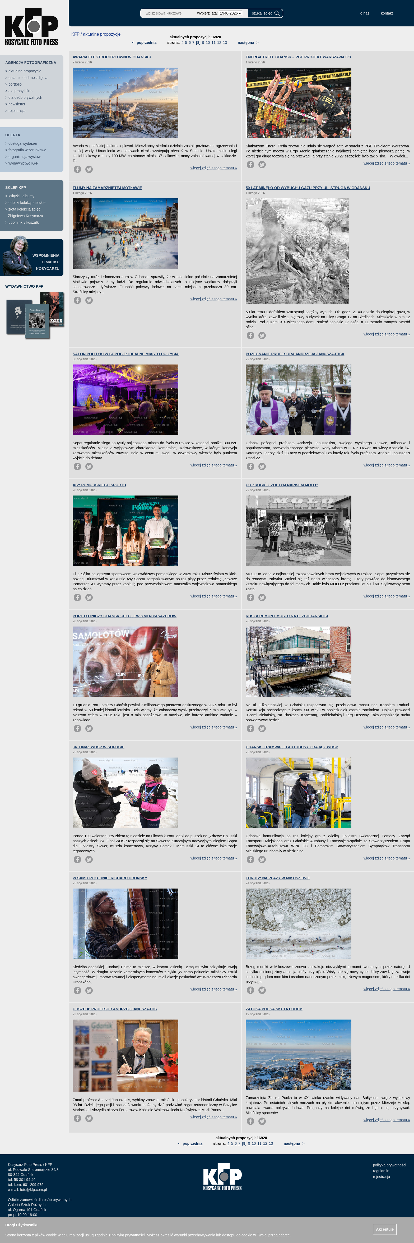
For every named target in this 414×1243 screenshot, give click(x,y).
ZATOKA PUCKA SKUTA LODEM (274, 1009)
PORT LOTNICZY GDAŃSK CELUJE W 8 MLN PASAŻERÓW (124, 616)
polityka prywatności (389, 1165)
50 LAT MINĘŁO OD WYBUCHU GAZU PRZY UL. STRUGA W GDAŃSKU (308, 188)
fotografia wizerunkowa (27, 150)
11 (213, 42)
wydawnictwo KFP (23, 163)
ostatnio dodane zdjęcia (27, 78)
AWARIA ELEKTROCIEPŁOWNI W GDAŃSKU (112, 57)
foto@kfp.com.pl (33, 1190)
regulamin (381, 1171)
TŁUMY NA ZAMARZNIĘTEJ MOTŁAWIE (107, 188)
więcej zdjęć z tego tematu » (213, 168)
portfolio (15, 84)
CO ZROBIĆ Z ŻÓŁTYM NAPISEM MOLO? (282, 485)
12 (219, 42)
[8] (198, 42)
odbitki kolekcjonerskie (26, 202)
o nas (364, 13)
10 (208, 42)
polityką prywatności (128, 1235)
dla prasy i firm (20, 91)
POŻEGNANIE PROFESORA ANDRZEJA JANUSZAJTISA (295, 354)
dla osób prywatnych (25, 97)
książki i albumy (21, 196)
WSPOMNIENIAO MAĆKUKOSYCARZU (45, 262)
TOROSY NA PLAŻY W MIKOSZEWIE (278, 878)
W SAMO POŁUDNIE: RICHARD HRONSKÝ (110, 878)
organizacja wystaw (24, 157)
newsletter (16, 104)
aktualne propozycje (24, 71)
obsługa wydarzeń (23, 143)
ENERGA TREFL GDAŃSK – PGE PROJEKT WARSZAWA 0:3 (298, 57)
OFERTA (12, 135)
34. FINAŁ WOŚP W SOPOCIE (98, 747)
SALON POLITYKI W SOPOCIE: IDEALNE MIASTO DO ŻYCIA (126, 354)
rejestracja (17, 111)
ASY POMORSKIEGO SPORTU (99, 485)
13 (225, 42)
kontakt (387, 13)
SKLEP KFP (15, 187)
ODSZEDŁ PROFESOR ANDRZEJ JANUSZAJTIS (115, 1009)
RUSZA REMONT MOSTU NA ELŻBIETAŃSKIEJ (287, 616)
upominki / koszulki (24, 222)
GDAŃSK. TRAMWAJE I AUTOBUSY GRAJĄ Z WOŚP (292, 747)
